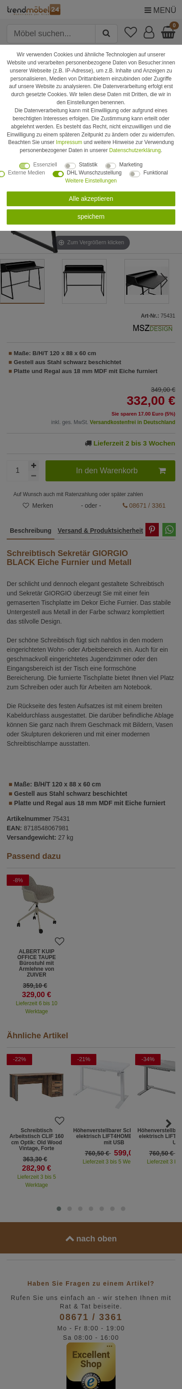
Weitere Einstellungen (90, 181)
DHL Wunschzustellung (94, 173)
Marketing (130, 164)
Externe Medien (26, 173)
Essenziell (45, 164)
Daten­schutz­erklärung (135, 150)
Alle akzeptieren (91, 198)
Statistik (88, 164)
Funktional (155, 173)
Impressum (69, 142)
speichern (91, 216)
